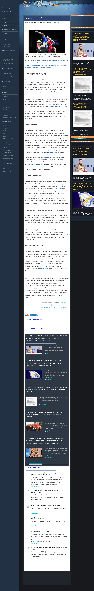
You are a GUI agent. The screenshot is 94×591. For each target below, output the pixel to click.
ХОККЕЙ (5, 133)
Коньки (4, 39)
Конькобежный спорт (8, 44)
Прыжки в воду (7, 73)
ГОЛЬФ (4, 136)
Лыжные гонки (7, 54)
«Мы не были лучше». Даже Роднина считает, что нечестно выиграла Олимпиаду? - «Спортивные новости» (44, 414)
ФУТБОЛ (4, 104)
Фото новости (6, 144)
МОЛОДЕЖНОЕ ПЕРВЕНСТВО (9, 117)
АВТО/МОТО (5, 92)
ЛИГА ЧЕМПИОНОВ (7, 110)
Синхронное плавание (9, 76)
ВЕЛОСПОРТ (6, 128)
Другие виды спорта (8, 157)
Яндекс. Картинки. (64, 304)
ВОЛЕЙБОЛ (5, 33)
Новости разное (7, 154)
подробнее (49, 353)
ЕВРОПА (5, 109)
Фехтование (6, 88)
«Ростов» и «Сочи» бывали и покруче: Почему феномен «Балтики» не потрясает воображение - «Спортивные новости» (46, 390)
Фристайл (5, 62)
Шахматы (5, 142)
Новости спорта (7, 121)
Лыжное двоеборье (8, 63)
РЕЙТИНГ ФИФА (6, 114)
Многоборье (6, 145)
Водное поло (6, 75)
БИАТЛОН (5, 131)
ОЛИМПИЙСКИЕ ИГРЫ (8, 155)
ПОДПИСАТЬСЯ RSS (7, 170)
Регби (4, 34)
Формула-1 (5, 96)
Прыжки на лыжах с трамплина (8, 60)
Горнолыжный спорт (8, 56)
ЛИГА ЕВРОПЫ (6, 112)
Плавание (5, 71)
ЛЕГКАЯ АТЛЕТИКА (7, 127)
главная (5, 3)
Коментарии (6, 168)
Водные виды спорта (8, 68)
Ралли (4, 97)
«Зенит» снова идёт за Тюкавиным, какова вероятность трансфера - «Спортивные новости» (80, 105)
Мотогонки (6, 99)
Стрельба (5, 147)
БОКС (4, 84)
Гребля (4, 149)
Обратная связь (7, 163)
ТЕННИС (5, 130)
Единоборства (37, 22)
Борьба (43, 22)
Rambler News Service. (64, 302)
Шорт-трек (5, 43)
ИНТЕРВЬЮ (5, 115)
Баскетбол (5, 125)
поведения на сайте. (51, 307)
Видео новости (7, 152)
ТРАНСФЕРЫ (6, 107)
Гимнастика (6, 135)
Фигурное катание (8, 46)
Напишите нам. (65, 307)
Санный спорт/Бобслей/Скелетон (9, 140)
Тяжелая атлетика (8, 138)
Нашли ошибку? (49, 22)
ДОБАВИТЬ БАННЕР (80, 138)
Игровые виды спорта (9, 29)
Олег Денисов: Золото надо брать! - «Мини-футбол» (46, 505)
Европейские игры (8, 158)
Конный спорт (6, 150)
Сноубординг (6, 57)
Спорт (32, 22)
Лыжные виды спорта (9, 50)
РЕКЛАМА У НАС (7, 171)
